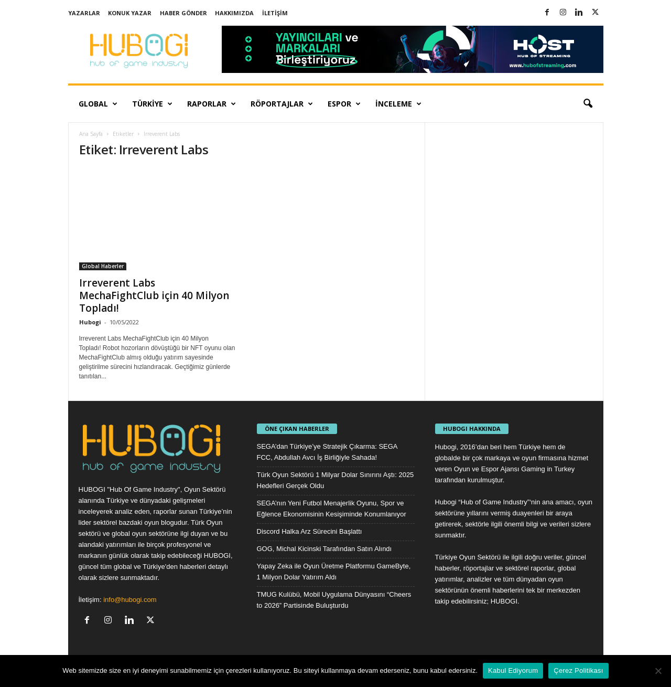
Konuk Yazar (129, 13)
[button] (587, 103)
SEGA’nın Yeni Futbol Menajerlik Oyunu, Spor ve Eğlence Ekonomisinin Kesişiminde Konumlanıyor (331, 508)
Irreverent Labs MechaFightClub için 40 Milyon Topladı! (154, 295)
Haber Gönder (183, 13)
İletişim (275, 13)
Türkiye (152, 104)
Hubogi (90, 322)
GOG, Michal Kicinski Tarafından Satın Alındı (324, 549)
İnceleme (398, 104)
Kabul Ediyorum (513, 670)
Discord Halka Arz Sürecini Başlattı (309, 531)
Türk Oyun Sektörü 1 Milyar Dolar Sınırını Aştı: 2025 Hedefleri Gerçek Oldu (335, 480)
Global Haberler (103, 266)
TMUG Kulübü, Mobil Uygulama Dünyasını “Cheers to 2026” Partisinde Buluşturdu (334, 599)
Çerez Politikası (578, 670)
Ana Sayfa (91, 134)
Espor (344, 104)
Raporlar (211, 104)
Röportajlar (282, 104)
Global (98, 104)
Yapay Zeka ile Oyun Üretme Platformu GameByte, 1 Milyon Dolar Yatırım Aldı (334, 571)
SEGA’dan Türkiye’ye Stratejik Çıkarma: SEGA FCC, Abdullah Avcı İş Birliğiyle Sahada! (327, 451)
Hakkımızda (234, 13)
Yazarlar (84, 13)
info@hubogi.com (129, 600)
